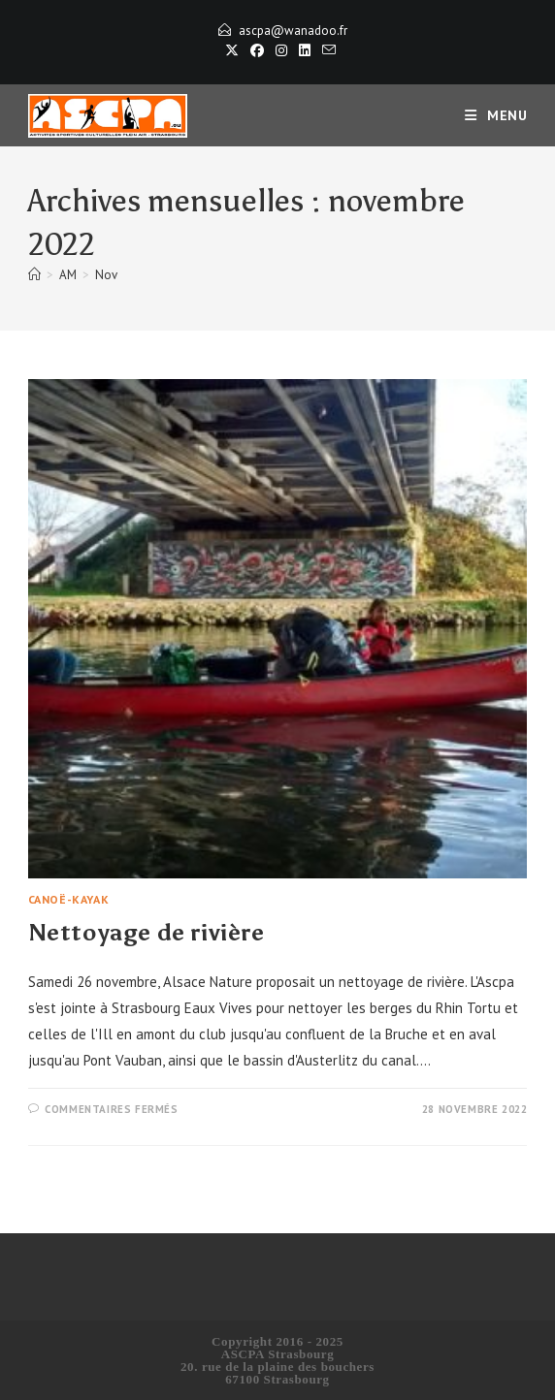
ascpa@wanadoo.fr (293, 30)
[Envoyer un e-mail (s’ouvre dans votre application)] (326, 50)
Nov (106, 275)
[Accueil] (34, 275)
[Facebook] (257, 50)
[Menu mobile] (496, 115)
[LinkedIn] (304, 50)
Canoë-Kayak (69, 899)
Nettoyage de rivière (146, 932)
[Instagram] (281, 50)
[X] (232, 50)
